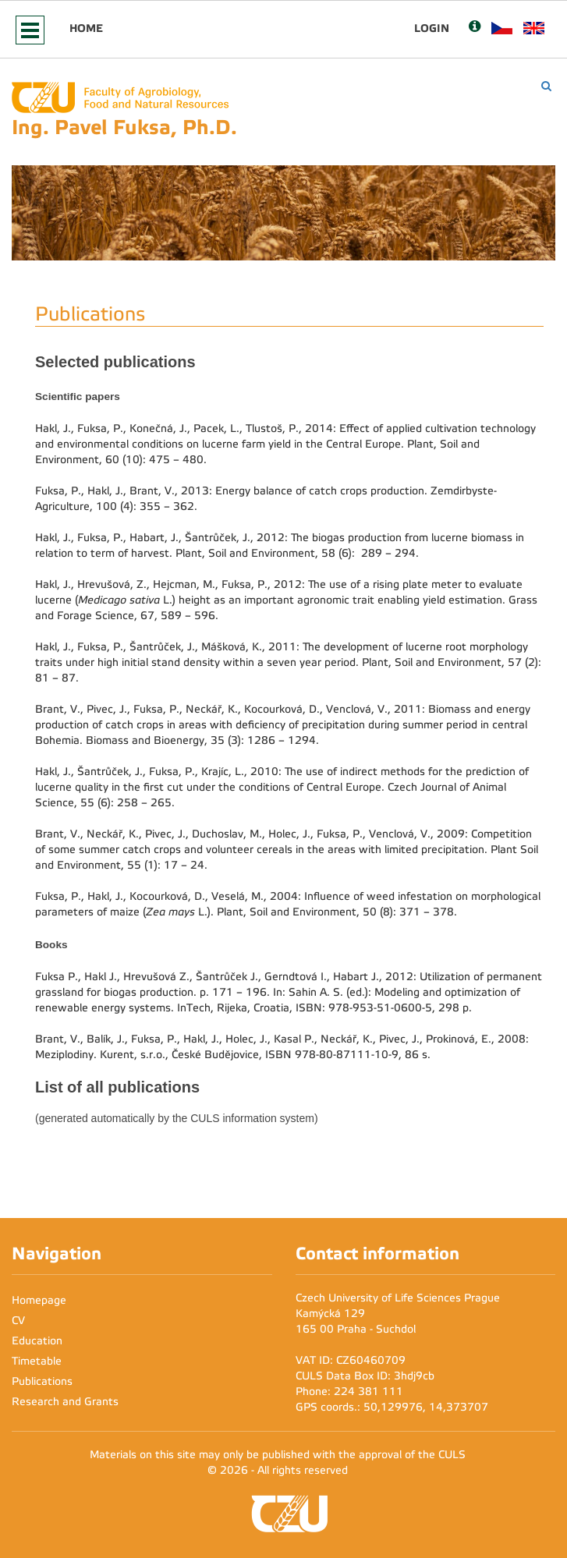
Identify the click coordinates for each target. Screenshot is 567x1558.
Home (86, 28)
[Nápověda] (474, 28)
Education (37, 1341)
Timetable (37, 1361)
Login (431, 28)
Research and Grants (65, 1402)
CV (18, 1320)
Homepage (39, 1300)
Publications (42, 1381)
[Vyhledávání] (546, 86)
